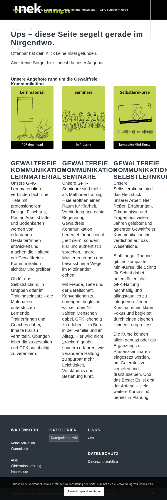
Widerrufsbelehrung (26, 466)
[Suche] (30, 29)
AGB (14, 460)
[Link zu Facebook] (12, 49)
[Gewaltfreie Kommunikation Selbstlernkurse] (135, 117)
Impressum (19, 472)
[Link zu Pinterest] (18, 49)
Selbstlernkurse (129, 188)
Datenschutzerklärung (105, 461)
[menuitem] (23, 10)
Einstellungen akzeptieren (84, 491)
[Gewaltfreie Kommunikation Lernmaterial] (32, 117)
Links (91, 437)
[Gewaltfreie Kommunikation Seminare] (83, 117)
